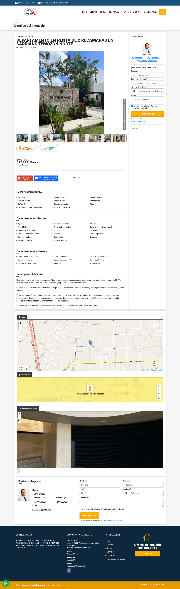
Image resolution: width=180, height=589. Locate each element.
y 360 (49, 148)
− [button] (20, 327)
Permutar (114, 12)
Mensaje (135, 95)
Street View (27, 148)
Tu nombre (135, 71)
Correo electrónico (139, 79)
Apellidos (127, 481)
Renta (109, 548)
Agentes (137, 12)
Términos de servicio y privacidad (111, 520)
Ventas (93, 12)
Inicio (84, 12)
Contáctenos (150, 12)
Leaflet (143, 370)
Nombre (83, 481)
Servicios (126, 12)
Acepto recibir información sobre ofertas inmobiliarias (103, 509)
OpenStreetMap (157, 370)
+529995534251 (62, 3)
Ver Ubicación (83, 394)
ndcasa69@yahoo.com (148, 61)
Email (82, 489)
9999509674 (45, 3)
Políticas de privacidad (116, 559)
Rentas (103, 12)
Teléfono (127, 489)
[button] (124, 53)
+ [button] (20, 323)
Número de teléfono (139, 87)
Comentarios (85, 497)
